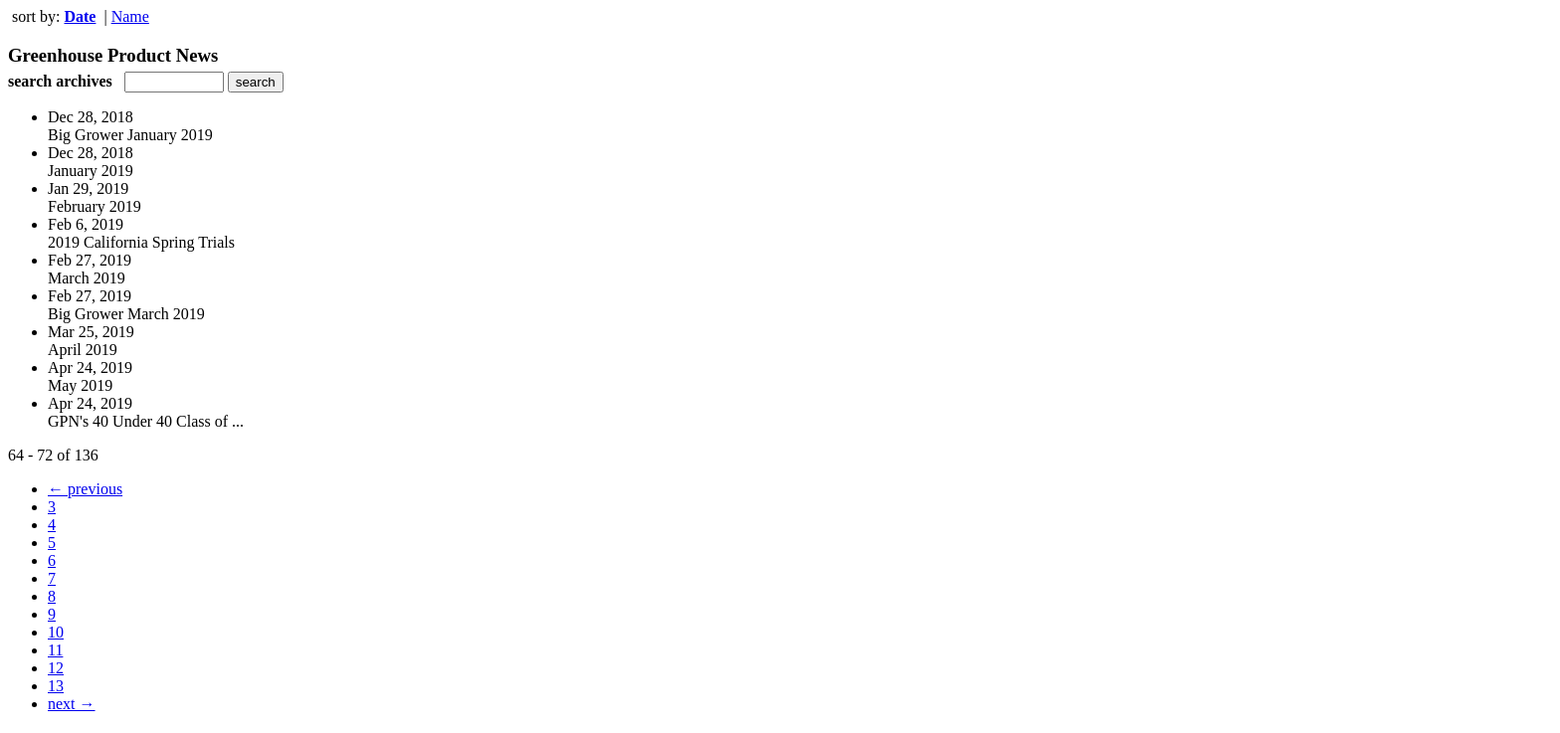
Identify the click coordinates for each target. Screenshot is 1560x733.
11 (55, 649)
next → (72, 703)
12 (56, 667)
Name (130, 16)
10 (56, 632)
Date (80, 16)
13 (56, 685)
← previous (85, 488)
